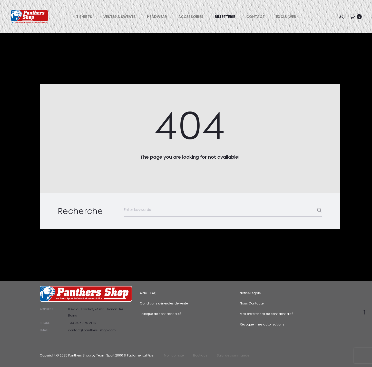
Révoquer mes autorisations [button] (262, 324)
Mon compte (174, 355)
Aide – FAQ (148, 293)
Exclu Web (286, 16)
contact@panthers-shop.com (92, 330)
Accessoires (190, 16)
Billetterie (225, 16)
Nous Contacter (252, 303)
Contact (255, 16)
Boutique (200, 355)
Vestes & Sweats (119, 16)
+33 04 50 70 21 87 (82, 323)
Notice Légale (250, 293)
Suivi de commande (233, 355)
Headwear (157, 16)
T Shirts (84, 16)
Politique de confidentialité (160, 314)
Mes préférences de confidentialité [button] (266, 314)
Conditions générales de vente (164, 303)
